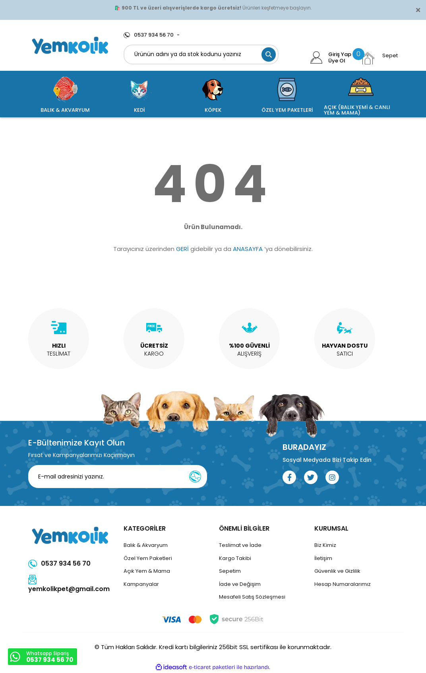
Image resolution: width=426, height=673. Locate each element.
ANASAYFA (248, 249)
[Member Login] (316, 57)
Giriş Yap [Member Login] (339, 54)
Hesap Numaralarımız (342, 584)
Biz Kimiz (325, 545)
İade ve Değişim (240, 584)
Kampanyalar (141, 584)
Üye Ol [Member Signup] (336, 61)
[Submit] (195, 476)
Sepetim (230, 571)
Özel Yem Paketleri (148, 558)
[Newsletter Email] (117, 476)
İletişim (323, 558)
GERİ (182, 249)
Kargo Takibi (235, 558)
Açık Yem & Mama (147, 571)
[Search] (201, 54)
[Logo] (70, 45)
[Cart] (379, 58)
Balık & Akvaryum (146, 545)
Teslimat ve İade (240, 545)
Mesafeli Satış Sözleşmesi (252, 597)
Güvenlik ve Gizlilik (337, 571)
